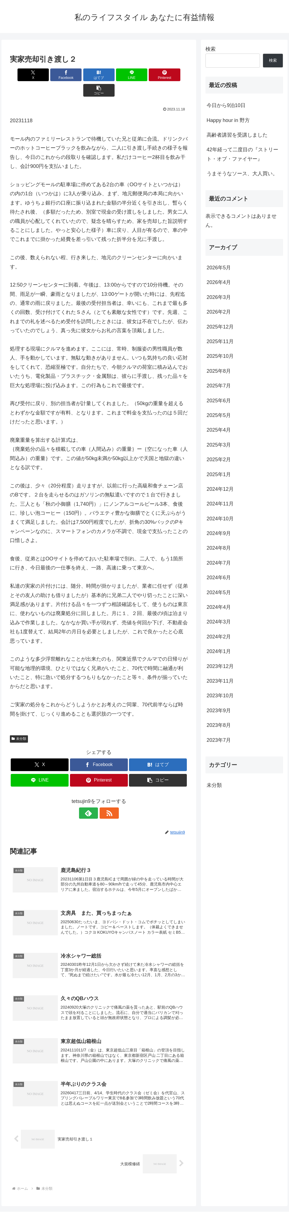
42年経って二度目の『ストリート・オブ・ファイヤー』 (242, 154)
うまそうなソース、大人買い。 (242, 173)
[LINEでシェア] (114, 74)
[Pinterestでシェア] (144, 74)
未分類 (19, 723)
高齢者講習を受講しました (237, 135)
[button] (173, 74)
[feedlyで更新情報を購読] (92, 797)
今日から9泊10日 (226, 105)
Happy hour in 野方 (228, 120)
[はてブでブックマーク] (84, 74)
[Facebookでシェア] (54, 74)
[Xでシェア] (24, 74)
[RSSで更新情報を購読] (105, 797)
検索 (210, 49)
